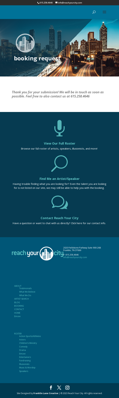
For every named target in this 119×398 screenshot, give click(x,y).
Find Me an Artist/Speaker (59, 179)
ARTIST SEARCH (21, 298)
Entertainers (25, 357)
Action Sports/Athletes (30, 336)
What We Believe (27, 291)
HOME (17, 312)
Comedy (23, 346)
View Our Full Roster (59, 143)
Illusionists (24, 364)
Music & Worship (27, 367)
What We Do (25, 295)
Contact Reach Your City (59, 218)
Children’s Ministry (28, 343)
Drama (22, 350)
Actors (22, 339)
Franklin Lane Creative (45, 393)
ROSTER (18, 333)
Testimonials (25, 288)
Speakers (23, 371)
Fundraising (25, 360)
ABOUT (17, 285)
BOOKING (19, 305)
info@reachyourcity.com (75, 257)
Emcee (17, 316)
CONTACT (19, 309)
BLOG (17, 302)
